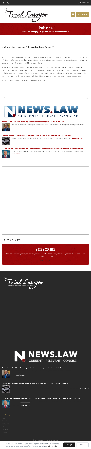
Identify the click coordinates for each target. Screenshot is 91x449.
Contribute (5, 429)
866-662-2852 (85, 2)
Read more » (16, 127)
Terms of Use (5, 421)
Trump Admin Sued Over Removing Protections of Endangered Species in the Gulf (33, 122)
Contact (4, 426)
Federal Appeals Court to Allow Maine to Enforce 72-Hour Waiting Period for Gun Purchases (36, 135)
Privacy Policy (5, 424)
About (3, 418)
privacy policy (53, 446)
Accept (69, 445)
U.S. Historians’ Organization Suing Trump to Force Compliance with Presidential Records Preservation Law (42, 149)
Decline (82, 445)
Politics (45, 27)
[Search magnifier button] (86, 97)
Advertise (4, 432)
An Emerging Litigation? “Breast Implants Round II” (48, 31)
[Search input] (44, 97)
